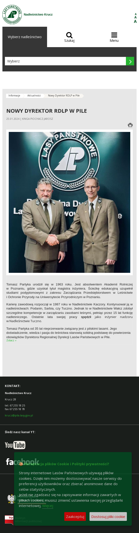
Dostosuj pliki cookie (108, 516)
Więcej (47, 505)
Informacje (14, 95)
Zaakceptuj (75, 516)
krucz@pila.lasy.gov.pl (19, 415)
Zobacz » (11, 340)
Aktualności (34, 95)
